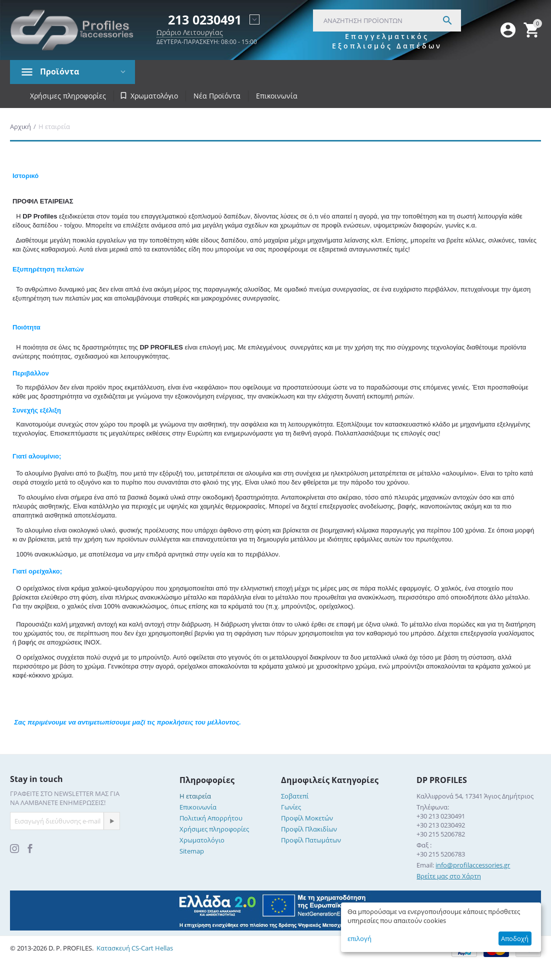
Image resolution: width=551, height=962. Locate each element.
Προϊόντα (59, 71)
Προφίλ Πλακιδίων (309, 829)
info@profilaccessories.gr (473, 865)
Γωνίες (291, 807)
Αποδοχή (514, 938)
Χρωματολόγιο (202, 840)
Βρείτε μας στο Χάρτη (448, 876)
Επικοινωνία (277, 95)
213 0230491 (205, 20)
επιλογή (360, 938)
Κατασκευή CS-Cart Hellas (134, 948)
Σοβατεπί (294, 796)
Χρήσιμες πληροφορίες (68, 95)
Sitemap (192, 851)
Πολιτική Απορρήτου (211, 818)
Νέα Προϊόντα (217, 95)
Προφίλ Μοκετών (307, 818)
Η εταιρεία (195, 796)
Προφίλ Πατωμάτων (311, 840)
